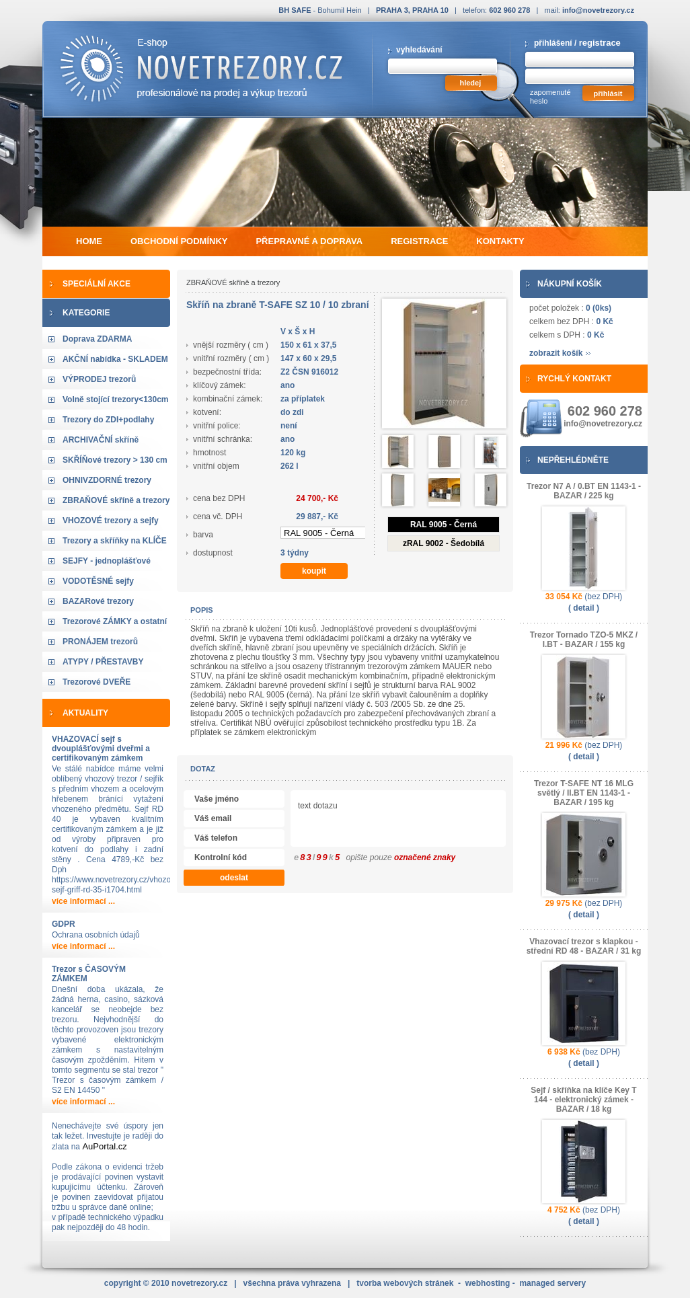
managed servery (552, 1283)
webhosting (487, 1283)
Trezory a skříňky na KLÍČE (115, 540)
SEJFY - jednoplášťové (107, 561)
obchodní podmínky (178, 241)
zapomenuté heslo (550, 96)
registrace (600, 43)
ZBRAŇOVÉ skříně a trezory (116, 500)
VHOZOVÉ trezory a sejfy (111, 520)
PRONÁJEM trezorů (100, 641)
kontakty (500, 241)
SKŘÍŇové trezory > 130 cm (115, 460)
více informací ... (83, 901)
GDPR (63, 924)
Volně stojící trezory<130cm (116, 399)
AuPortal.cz (104, 1146)
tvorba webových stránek (404, 1283)
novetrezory (199, 1283)
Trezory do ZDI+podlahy (108, 419)
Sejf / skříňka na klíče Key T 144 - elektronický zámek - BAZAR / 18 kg (583, 1099)
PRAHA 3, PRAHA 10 (412, 10)
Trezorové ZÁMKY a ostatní (115, 621)
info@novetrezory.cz (598, 10)
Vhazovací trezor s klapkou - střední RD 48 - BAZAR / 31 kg (584, 946)
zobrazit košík (555, 353)
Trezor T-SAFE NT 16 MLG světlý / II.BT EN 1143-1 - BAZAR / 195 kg (584, 793)
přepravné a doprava (309, 241)
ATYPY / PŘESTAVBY (103, 661)
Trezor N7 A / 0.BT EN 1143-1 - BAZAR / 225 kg (584, 491)
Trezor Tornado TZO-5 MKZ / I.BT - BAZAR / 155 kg (584, 639)
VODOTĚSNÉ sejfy (98, 581)
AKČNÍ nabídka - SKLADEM (115, 359)
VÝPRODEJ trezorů (99, 379)
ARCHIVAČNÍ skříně (101, 440)
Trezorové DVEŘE (96, 682)
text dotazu (450, 820)
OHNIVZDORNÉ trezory (107, 480)
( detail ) (583, 608)
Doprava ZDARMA (97, 339)
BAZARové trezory (98, 601)
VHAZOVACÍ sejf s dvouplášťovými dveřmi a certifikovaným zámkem (101, 748)
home (89, 241)
